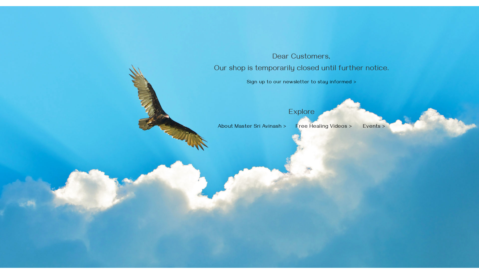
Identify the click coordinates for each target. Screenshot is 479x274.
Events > (374, 127)
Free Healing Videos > (324, 127)
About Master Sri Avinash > (253, 127)
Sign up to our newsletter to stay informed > (302, 83)
